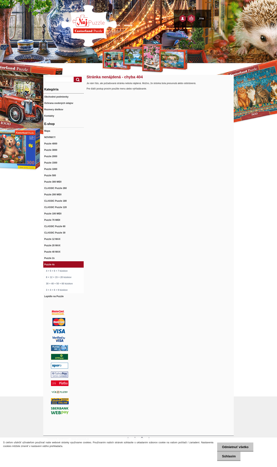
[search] (77, 79)
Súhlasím (229, 456)
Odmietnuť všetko (235, 447)
